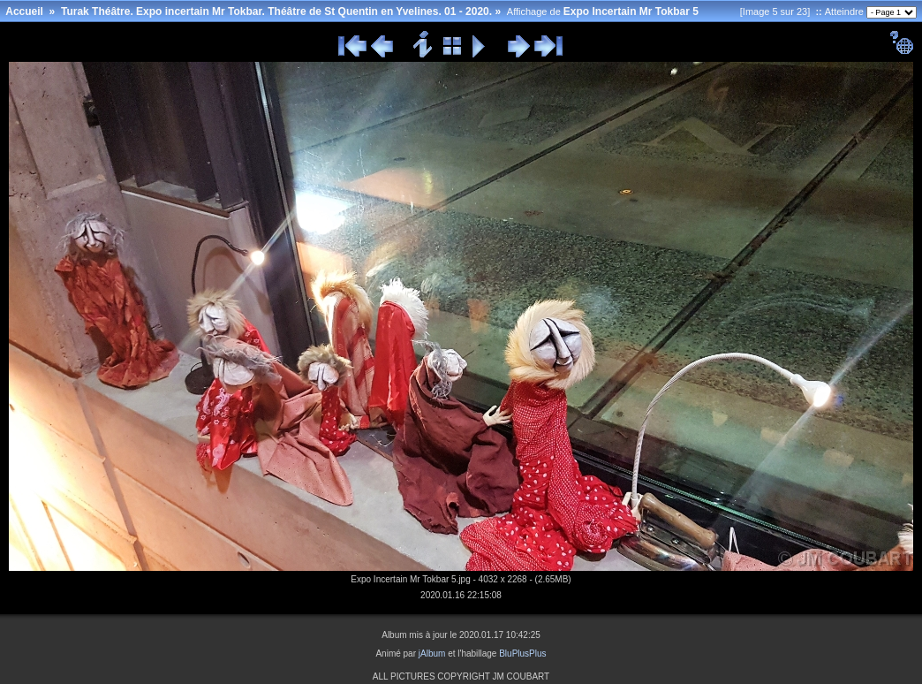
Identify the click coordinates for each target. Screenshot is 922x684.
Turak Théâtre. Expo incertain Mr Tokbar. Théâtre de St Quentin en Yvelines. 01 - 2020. (276, 11)
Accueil (24, 11)
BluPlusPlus (522, 653)
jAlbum (432, 653)
